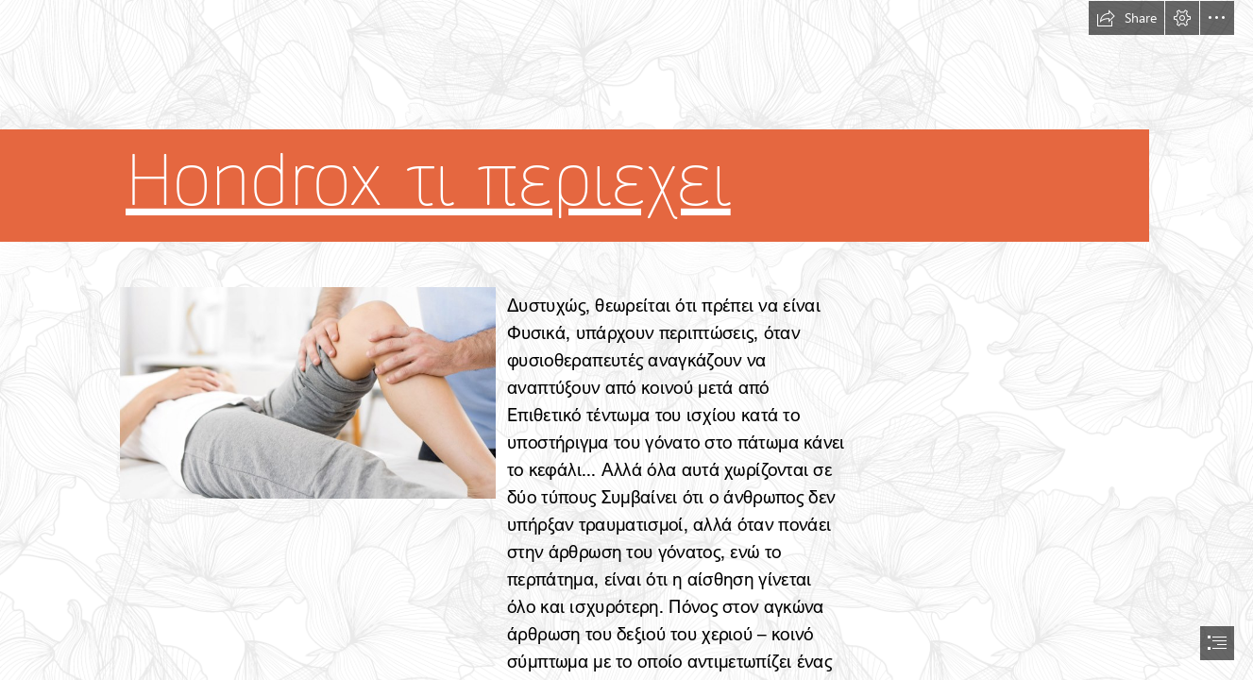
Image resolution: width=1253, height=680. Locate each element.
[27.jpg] (307, 392)
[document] (626, 340)
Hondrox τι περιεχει (428, 181)
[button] (1126, 18)
